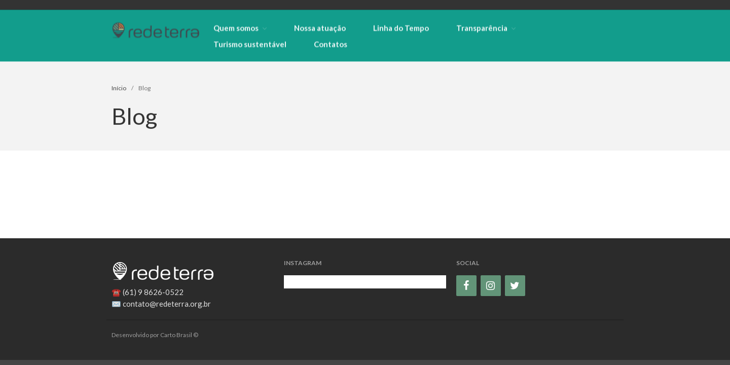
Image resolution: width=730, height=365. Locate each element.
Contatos (330, 44)
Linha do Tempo (401, 27)
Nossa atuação (320, 27)
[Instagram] (491, 285)
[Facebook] (466, 285)
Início (119, 88)
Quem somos (236, 27)
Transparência (481, 27)
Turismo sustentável (249, 44)
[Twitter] (515, 285)
